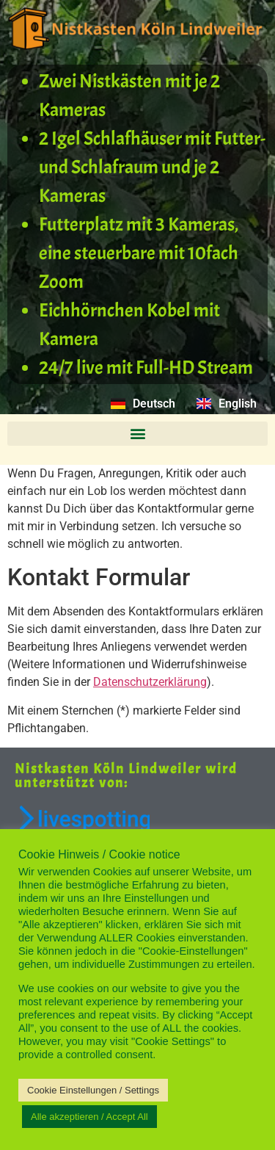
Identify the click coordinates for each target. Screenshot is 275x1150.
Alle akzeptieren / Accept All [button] (89, 1116)
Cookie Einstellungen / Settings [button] (93, 1090)
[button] (137, 434)
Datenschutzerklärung (150, 682)
